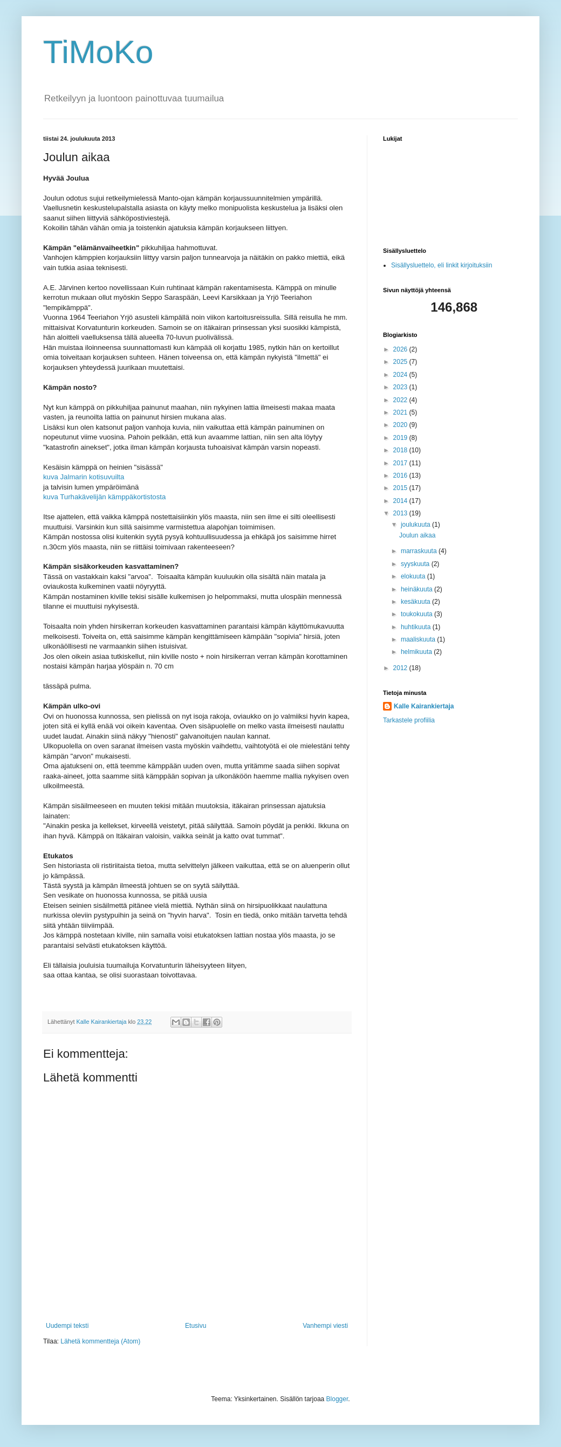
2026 (401, 349)
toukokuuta (417, 614)
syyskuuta (416, 564)
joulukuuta (416, 524)
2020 (401, 425)
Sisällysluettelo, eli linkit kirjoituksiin (441, 265)
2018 (401, 450)
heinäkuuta (417, 589)
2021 (401, 412)
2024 (401, 374)
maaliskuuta (419, 639)
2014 (401, 501)
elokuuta (414, 576)
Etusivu (195, 1325)
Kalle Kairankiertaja (424, 706)
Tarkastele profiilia (409, 720)
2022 (401, 400)
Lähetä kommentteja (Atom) (100, 1341)
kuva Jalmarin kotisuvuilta (83, 477)
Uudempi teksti (67, 1325)
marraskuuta (420, 551)
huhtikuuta (417, 627)
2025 (401, 362)
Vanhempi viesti (325, 1325)
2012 (401, 668)
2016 (401, 475)
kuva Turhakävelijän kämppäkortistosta (104, 497)
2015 (401, 488)
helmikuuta (417, 652)
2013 (401, 513)
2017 (401, 463)
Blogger (337, 1399)
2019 (401, 438)
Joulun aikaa (417, 535)
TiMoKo (98, 52)
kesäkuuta (416, 601)
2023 (401, 387)
